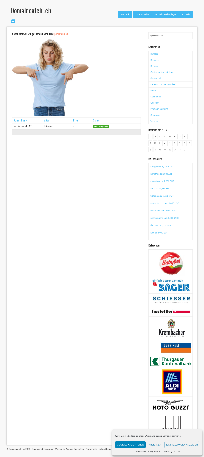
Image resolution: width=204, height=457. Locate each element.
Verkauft (125, 14)
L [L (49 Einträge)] (159, 143)
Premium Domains (159, 109)
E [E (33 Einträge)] (170, 136)
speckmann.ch (20, 126)
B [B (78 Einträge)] (155, 136)
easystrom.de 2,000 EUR (162, 181)
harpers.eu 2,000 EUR (161, 174)
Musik (153, 90)
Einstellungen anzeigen (182, 444)
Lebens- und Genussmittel (162, 84)
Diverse (154, 66)
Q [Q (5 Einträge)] (184, 143)
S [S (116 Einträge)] (150, 149)
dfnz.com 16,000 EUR (160, 225)
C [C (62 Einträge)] (160, 136)
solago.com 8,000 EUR (161, 166)
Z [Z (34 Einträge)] (185, 149)
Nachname (155, 96)
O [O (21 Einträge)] (174, 143)
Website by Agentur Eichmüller (69, 449)
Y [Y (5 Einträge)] (180, 149)
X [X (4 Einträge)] (175, 149)
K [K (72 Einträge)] (155, 143)
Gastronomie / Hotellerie (162, 72)
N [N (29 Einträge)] (169, 143)
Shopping (154, 115)
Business (154, 60)
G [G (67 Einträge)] (179, 136)
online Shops (105, 449)
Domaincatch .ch (17, 449)
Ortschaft (154, 103)
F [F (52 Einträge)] (175, 136)
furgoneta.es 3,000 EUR (161, 196)
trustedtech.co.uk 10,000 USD (164, 203)
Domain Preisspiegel (165, 14)
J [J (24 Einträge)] (150, 143)
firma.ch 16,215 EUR (160, 188)
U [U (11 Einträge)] (160, 149)
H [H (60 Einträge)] (184, 136)
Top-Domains (142, 14)
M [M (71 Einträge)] (165, 143)
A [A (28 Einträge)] (150, 136)
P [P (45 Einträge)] (179, 143)
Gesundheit (155, 78)
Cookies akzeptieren (130, 444)
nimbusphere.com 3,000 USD (164, 218)
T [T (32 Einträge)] (155, 149)
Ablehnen (155, 444)
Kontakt (177, 451)
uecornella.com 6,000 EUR (163, 210)
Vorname (154, 121)
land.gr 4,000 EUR (159, 232)
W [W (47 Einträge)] (170, 149)
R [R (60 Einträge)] (189, 143)
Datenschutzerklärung (144, 451)
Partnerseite (91, 449)
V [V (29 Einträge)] (165, 149)
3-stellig (154, 54)
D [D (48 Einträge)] (165, 136)
